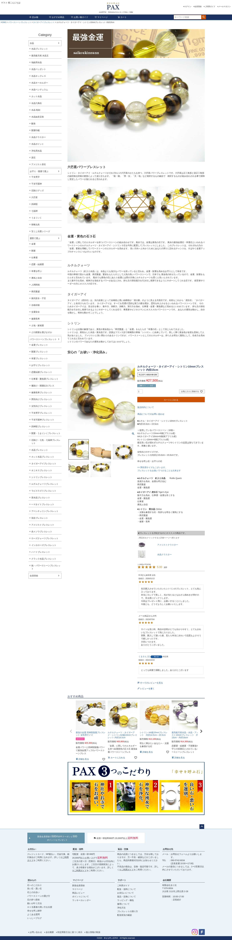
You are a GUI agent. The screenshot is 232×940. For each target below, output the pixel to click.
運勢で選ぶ (35, 238)
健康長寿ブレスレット (41, 392)
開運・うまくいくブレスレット (45, 433)
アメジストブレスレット (42, 525)
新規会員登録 (78, 885)
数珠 (33, 123)
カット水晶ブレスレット (42, 457)
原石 (33, 157)
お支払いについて (125, 893)
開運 (33, 251)
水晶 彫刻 (35, 110)
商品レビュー (78, 893)
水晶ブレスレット (39, 49)
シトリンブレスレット (41, 477)
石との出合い (33, 892)
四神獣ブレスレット (40, 426)
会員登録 (198, 6)
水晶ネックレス (38, 76)
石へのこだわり (34, 885)
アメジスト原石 (38, 164)
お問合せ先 (168, 849)
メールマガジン (224, 6)
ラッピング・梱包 (125, 900)
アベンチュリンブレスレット (44, 511)
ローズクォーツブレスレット (44, 538)
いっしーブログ (34, 918)
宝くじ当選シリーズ (40, 231)
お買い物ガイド (79, 17)
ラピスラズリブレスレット (43, 491)
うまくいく (36, 218)
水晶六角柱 (36, 103)
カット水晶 (36, 96)
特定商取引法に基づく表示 (69, 932)
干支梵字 (35, 177)
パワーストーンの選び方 (38, 896)
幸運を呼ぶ (36, 271)
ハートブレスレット (40, 552)
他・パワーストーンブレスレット (45, 567)
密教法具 (35, 224)
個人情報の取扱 (93, 932)
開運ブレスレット (39, 351)
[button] (71, 731)
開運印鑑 (35, 130)
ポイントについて (80, 896)
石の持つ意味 (33, 899)
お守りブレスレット (40, 365)
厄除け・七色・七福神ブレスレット (45, 441)
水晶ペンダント (38, 69)
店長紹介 (177, 899)
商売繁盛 (35, 291)
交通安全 (35, 312)
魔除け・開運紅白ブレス (42, 385)
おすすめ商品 (56, 17)
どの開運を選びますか (41, 332)
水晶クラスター (38, 137)
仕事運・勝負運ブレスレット (44, 379)
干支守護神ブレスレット (42, 419)
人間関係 (35, 285)
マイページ (101, 17)
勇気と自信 (36, 278)
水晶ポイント (37, 144)
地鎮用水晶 (36, 62)
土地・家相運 (37, 325)
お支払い (32, 849)
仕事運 (34, 257)
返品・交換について (126, 896)
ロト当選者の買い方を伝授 (39, 907)
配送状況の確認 (124, 915)
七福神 (34, 211)
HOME (3, 22)
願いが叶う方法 (34, 903)
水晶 (32, 43)
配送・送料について (126, 889)
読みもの (32, 880)
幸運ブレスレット (39, 358)
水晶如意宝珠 (37, 117)
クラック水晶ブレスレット (43, 559)
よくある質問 (33, 914)
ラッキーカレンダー (81, 900)
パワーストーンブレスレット (19, 22)
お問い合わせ (36, 932)
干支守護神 (36, 184)
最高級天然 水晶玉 (40, 55)
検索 (203, 17)
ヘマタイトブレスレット (42, 504)
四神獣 (34, 204)
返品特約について (145, 407)
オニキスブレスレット (41, 470)
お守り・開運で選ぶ (39, 171)
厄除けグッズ (37, 190)
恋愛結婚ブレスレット (41, 372)
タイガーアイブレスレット (43, 22)
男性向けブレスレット (41, 399)
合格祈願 (35, 305)
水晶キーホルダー (39, 83)
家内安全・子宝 (38, 298)
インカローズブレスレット (43, 545)
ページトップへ (201, 826)
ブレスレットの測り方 (127, 911)
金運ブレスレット (39, 345)
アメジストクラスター (167, 545)
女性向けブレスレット (41, 406)
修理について (123, 904)
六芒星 (34, 197)
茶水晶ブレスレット (40, 497)
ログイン (187, 6)
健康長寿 (35, 319)
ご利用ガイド (210, 6)
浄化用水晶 (36, 151)
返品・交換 (123, 849)
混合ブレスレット (39, 518)
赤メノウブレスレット (41, 531)
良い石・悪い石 (34, 888)
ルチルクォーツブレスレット (44, 484)
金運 (33, 244)
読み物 (33, 17)
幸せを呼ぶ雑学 (34, 911)
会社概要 (167, 880)
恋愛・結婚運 (37, 264)
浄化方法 (121, 907)
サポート (122, 880)
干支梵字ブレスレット (41, 413)
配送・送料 (78, 849)
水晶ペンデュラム (39, 89)
